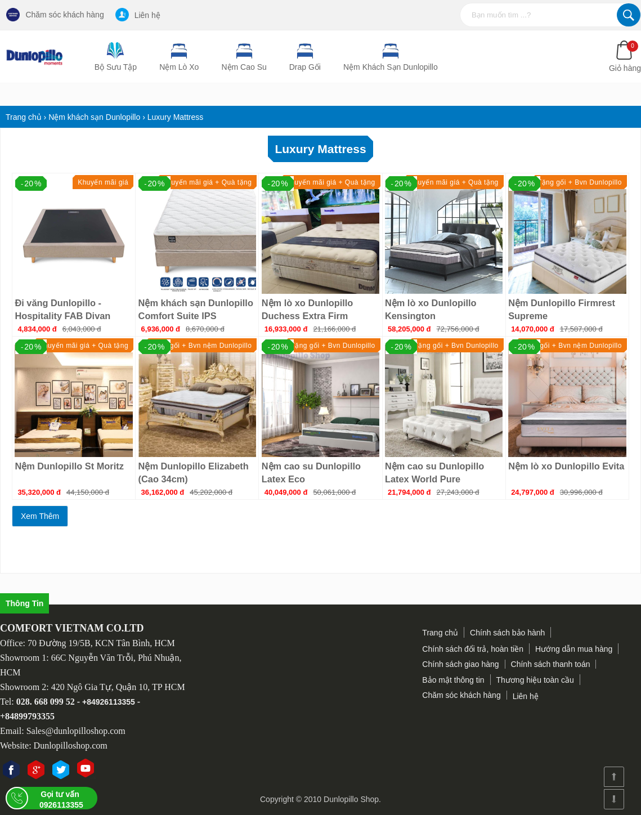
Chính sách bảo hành (507, 632)
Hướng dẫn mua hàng (573, 648)
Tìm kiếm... (628, 14)
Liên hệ (137, 14)
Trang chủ (440, 632)
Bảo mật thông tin (453, 679)
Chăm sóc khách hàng (55, 14)
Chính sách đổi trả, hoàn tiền (472, 648)
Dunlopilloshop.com (70, 745)
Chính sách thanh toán (550, 664)
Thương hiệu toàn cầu (535, 679)
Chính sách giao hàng (460, 664)
